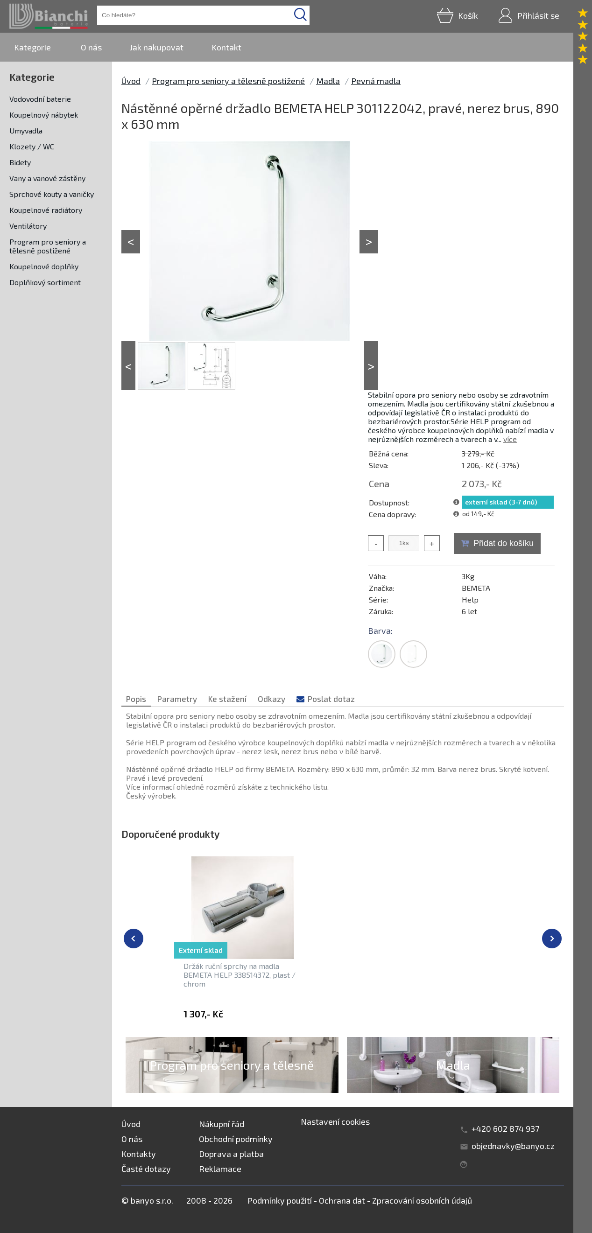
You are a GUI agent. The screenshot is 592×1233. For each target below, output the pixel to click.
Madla (328, 81)
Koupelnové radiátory (45, 209)
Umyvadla (25, 130)
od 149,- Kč (478, 514)
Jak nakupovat (156, 47)
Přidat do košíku (503, 543)
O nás (91, 47)
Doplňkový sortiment (45, 282)
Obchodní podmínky (236, 1139)
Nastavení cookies (335, 1121)
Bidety (20, 162)
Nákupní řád (221, 1124)
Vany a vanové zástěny (47, 178)
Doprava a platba (231, 1154)
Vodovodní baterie (40, 98)
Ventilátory (28, 225)
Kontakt (226, 47)
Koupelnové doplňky (43, 266)
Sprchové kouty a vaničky (51, 193)
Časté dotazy (146, 1168)
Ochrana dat (342, 1200)
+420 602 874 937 (505, 1128)
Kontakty (138, 1154)
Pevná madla (376, 81)
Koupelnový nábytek (43, 114)
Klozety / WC (31, 146)
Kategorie (32, 47)
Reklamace (220, 1168)
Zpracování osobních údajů (422, 1200)
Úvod (131, 81)
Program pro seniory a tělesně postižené (47, 246)
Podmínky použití (279, 1200)
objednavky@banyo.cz (513, 1146)
